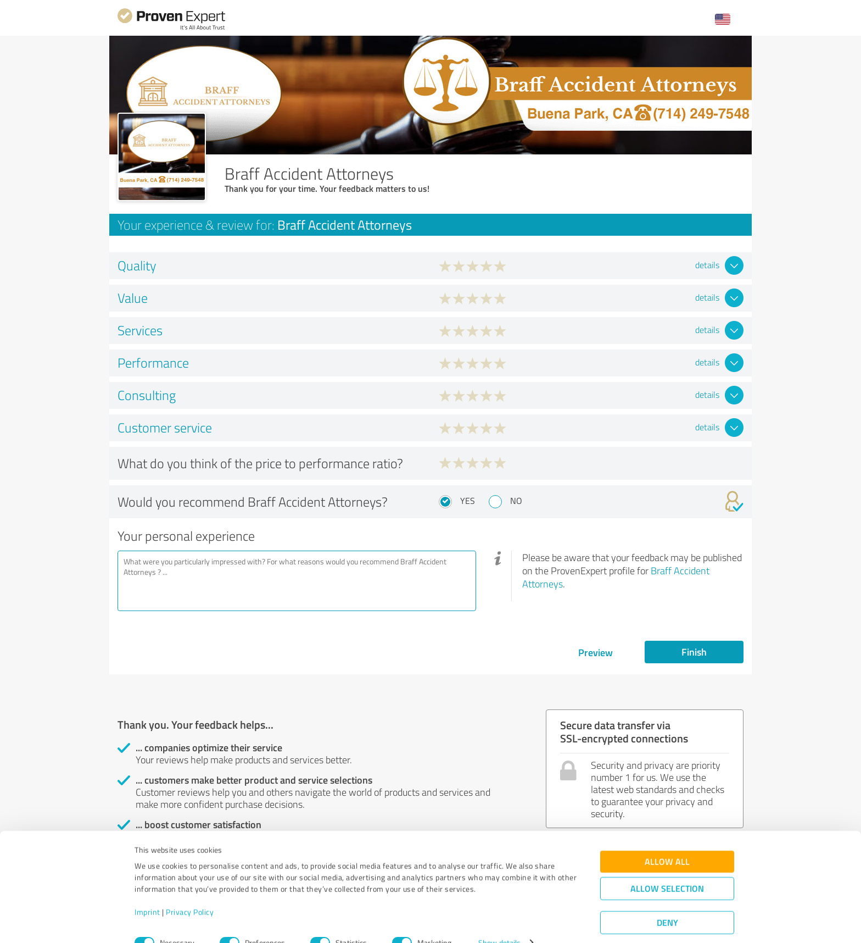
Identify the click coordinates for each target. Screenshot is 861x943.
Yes (467, 501)
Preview (595, 652)
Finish (694, 652)
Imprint (147, 891)
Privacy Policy (190, 891)
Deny (667, 902)
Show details (499, 922)
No (516, 501)
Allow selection (667, 868)
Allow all (667, 841)
